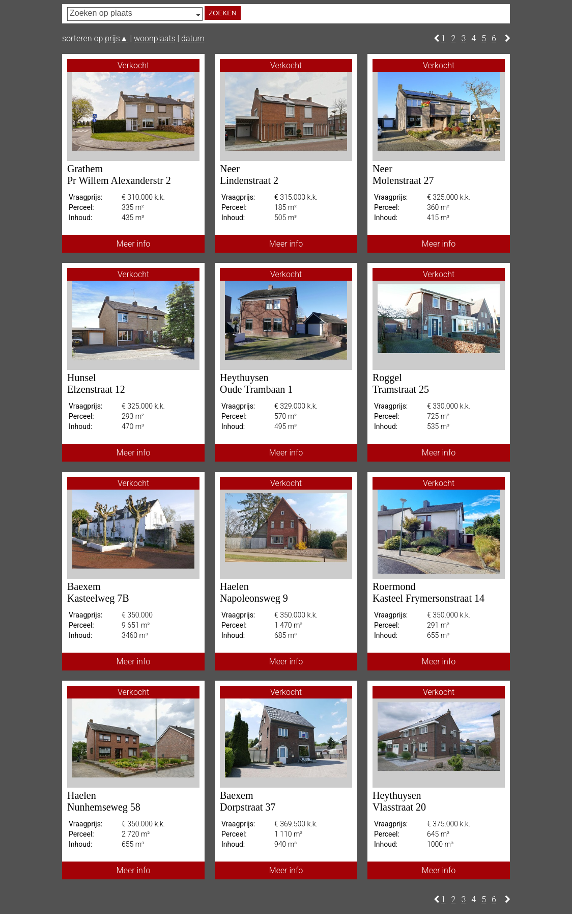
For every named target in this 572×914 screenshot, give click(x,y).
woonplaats (155, 38)
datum (193, 38)
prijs (116, 38)
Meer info (133, 244)
